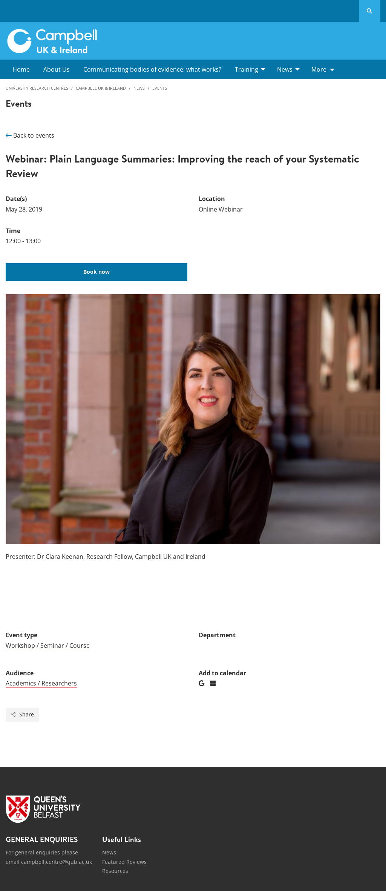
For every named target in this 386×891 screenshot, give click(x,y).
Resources (115, 870)
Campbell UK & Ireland (101, 88)
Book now (96, 271)
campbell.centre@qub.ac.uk (56, 861)
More (318, 69)
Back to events (30, 135)
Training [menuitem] (246, 69)
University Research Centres (37, 88)
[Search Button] (369, 11)
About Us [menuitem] (56, 69)
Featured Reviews (124, 861)
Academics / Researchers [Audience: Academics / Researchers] (41, 683)
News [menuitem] (285, 69)
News (139, 88)
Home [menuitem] (21, 69)
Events (159, 88)
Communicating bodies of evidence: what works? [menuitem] (152, 69)
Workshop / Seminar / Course (48, 645)
